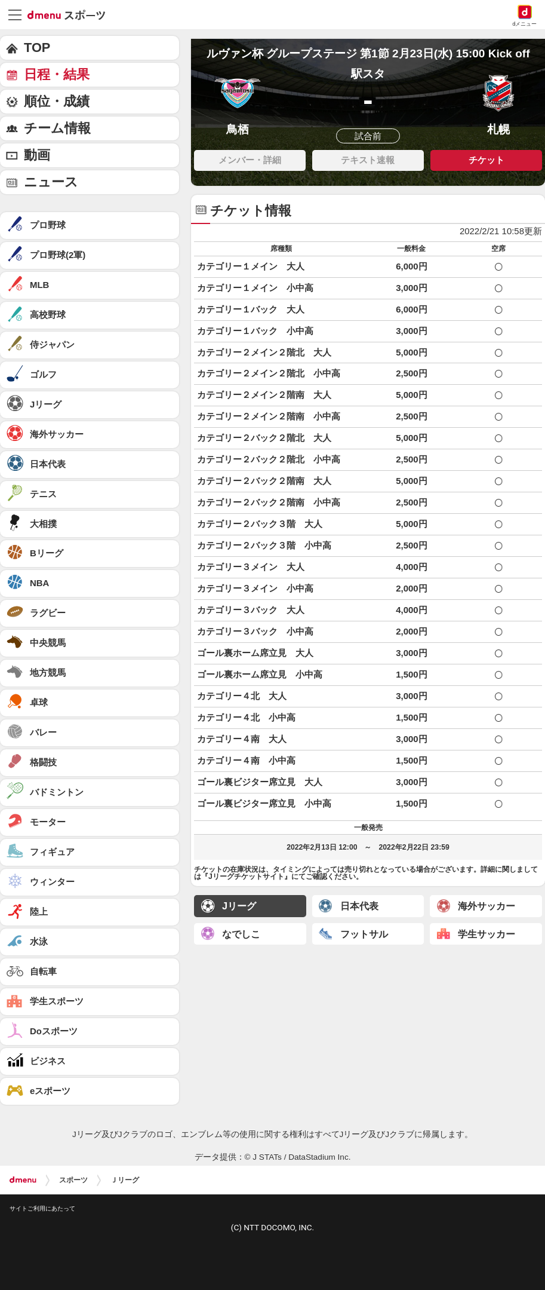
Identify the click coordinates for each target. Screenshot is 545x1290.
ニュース (51, 181)
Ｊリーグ (124, 1180)
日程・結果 (57, 74)
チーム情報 (57, 128)
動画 (37, 155)
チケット (486, 160)
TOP (37, 47)
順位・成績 (57, 101)
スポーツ (73, 1180)
